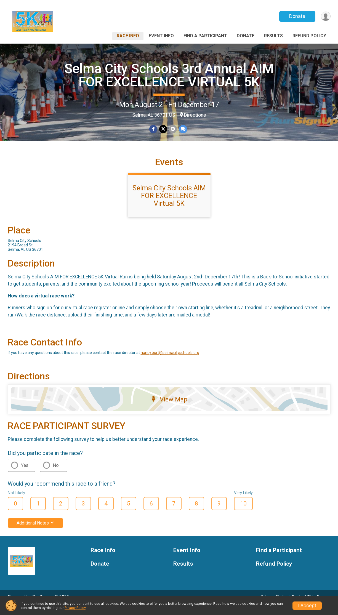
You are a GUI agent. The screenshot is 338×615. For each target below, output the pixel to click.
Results (273, 35)
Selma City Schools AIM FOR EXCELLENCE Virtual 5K (169, 203)
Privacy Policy (75, 608)
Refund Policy (309, 35)
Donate (297, 16)
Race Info (128, 35)
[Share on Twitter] (163, 129)
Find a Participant (205, 35)
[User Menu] (325, 16)
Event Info (161, 35)
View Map (169, 407)
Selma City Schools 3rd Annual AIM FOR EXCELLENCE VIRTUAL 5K (169, 75)
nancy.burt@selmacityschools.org (170, 360)
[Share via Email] (173, 129)
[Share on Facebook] (154, 129)
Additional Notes (35, 530)
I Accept (307, 605)
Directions (195, 115)
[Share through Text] (183, 129)
